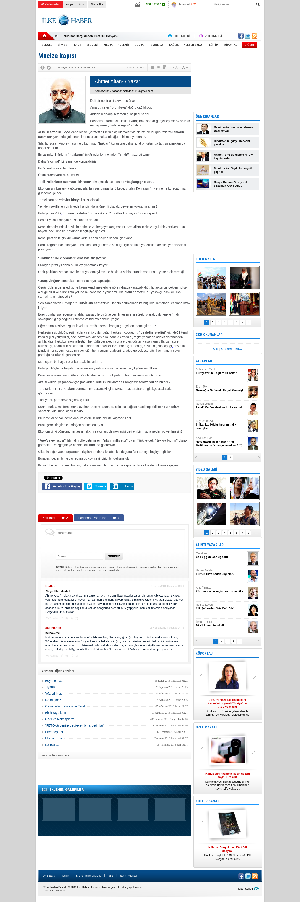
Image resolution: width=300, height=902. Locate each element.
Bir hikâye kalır (55, 713)
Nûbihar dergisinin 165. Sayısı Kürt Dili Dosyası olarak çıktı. (227, 853)
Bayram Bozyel (221, 424)
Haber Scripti (245, 888)
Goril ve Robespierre (59, 719)
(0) (66, 618)
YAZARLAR (204, 361)
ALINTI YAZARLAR (210, 545)
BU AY (238, 349)
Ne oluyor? (53, 700)
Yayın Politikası (128, 875)
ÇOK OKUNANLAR (209, 334)
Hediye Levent (221, 606)
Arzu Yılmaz (221, 589)
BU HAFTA (226, 349)
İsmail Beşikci (221, 623)
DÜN (215, 349)
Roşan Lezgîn (221, 405)
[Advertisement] (283, 80)
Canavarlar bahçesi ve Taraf (65, 706)
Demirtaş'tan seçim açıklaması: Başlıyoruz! (234, 129)
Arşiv (81, 4)
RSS (110, 875)
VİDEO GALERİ (206, 469)
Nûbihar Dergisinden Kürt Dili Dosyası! (91, 36)
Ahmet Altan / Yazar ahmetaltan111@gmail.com (124, 91)
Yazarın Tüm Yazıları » (55, 755)
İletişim (65, 875)
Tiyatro (50, 687)
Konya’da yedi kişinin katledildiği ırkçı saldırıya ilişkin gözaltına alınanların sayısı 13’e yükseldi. (227, 781)
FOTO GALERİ (206, 259)
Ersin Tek (221, 388)
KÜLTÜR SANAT (207, 801)
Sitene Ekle (97, 4)
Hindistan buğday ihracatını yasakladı (232, 142)
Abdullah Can (221, 441)
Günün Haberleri (50, 4)
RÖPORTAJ (204, 653)
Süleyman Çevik (221, 371)
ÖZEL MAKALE (207, 727)
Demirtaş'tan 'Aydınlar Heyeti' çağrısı (233, 170)
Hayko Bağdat (221, 572)
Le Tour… (52, 745)
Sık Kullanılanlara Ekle (88, 875)
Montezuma (53, 738)
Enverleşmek (54, 732)
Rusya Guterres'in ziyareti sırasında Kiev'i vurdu (231, 184)
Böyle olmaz (54, 681)
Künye (69, 4)
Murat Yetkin (221, 555)
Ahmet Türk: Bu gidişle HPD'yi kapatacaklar (233, 156)
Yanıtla (53, 618)
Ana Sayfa (49, 875)
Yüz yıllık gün (54, 693)
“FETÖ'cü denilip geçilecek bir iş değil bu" (74, 725)
